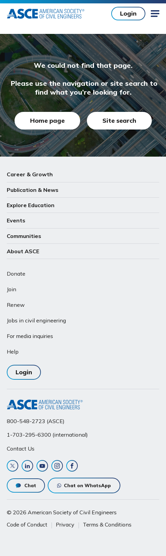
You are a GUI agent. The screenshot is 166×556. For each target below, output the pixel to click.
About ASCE (23, 251)
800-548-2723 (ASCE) (36, 421)
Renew (16, 304)
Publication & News (32, 189)
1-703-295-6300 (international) (47, 434)
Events (16, 220)
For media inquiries (30, 336)
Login (128, 13)
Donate (16, 273)
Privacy (65, 524)
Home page (47, 120)
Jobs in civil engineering (36, 320)
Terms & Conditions (107, 524)
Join (11, 289)
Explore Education (30, 205)
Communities (24, 236)
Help (13, 351)
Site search (119, 120)
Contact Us (20, 448)
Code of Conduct (27, 524)
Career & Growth (30, 174)
